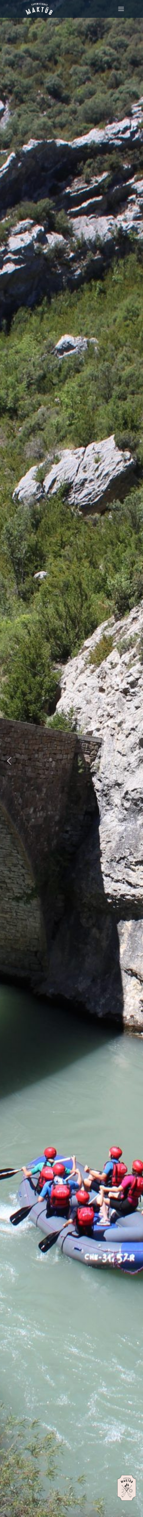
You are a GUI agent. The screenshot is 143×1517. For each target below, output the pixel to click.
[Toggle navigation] (121, 8)
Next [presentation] (137, 764)
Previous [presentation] (12, 764)
